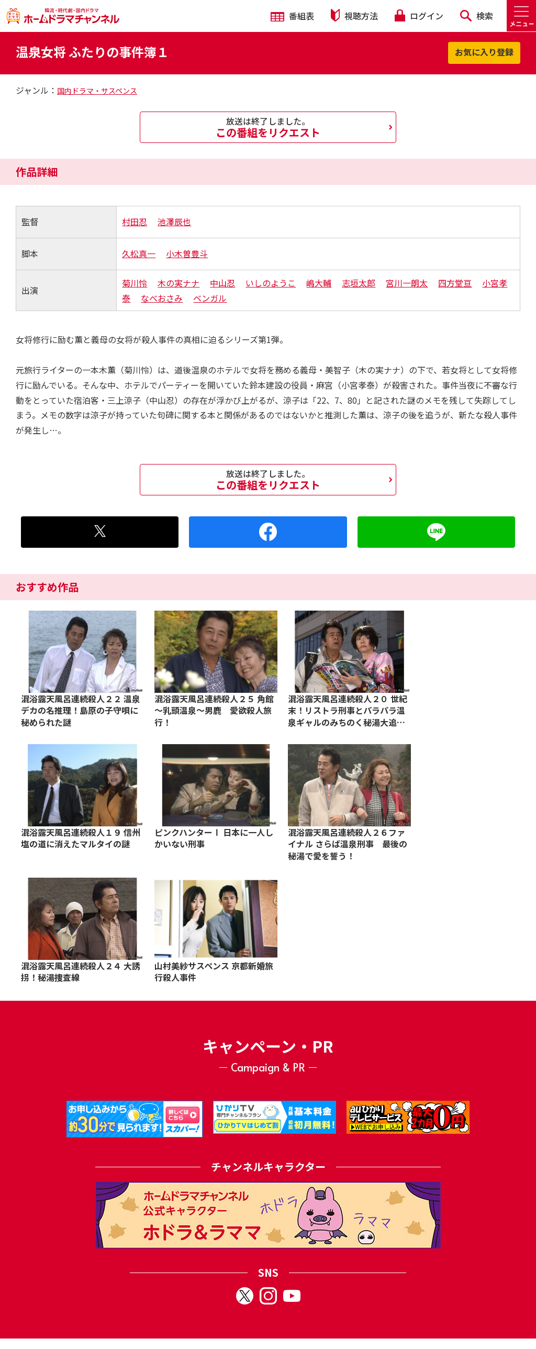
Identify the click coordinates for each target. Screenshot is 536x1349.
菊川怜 (134, 283)
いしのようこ (270, 283)
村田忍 (134, 221)
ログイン (419, 15)
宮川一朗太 (407, 283)
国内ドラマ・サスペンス (97, 90)
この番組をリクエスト (268, 127)
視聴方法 (354, 15)
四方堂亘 (455, 283)
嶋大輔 (318, 283)
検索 (476, 15)
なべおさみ (162, 298)
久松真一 (138, 253)
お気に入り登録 (484, 52)
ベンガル (210, 298)
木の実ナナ (178, 283)
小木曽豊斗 (187, 253)
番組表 (292, 15)
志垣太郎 (358, 283)
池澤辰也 (174, 221)
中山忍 (222, 283)
